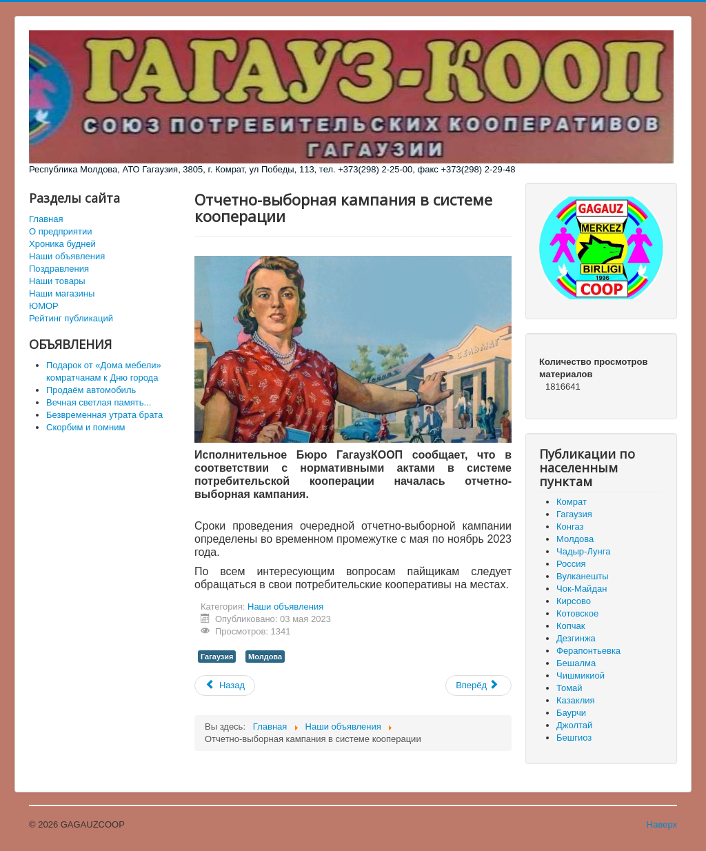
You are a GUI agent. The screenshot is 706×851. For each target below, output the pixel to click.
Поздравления (59, 268)
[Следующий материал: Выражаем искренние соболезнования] (478, 685)
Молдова (265, 656)
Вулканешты (582, 576)
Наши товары (57, 281)
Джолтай (574, 725)
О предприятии (60, 231)
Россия (571, 564)
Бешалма (576, 663)
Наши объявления (67, 256)
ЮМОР (44, 306)
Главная (46, 219)
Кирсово (573, 601)
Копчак (570, 626)
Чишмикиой (580, 675)
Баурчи (571, 713)
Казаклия (575, 700)
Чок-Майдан (581, 588)
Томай (569, 688)
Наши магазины (61, 293)
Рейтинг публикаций (71, 318)
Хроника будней (62, 244)
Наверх (662, 824)
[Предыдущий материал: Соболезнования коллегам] (224, 685)
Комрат (571, 502)
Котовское (577, 613)
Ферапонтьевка (588, 650)
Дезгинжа (576, 638)
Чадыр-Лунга (583, 551)
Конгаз (569, 526)
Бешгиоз (574, 737)
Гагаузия (217, 656)
